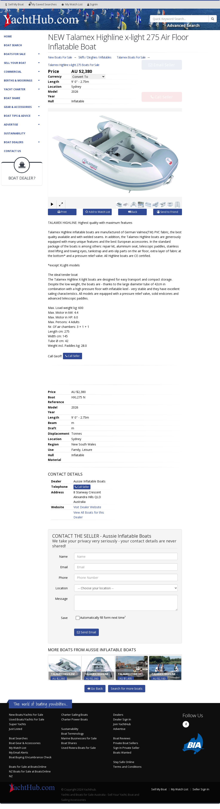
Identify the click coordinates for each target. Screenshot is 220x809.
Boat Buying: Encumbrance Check (30, 757)
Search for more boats (126, 688)
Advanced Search (183, 25)
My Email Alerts (18, 752)
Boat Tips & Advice (17, 116)
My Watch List (17, 748)
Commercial (12, 72)
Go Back (95, 688)
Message (61, 599)
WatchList (71, 4)
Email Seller (161, 73)
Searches (42, 4)
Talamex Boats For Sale (131, 57)
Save (64, 618)
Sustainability (14, 133)
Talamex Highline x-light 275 (73, 65)
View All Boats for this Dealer (88, 514)
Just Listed (15, 729)
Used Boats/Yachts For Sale (26, 719)
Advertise (11, 124)
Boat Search (13, 45)
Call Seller (162, 88)
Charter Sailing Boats (74, 715)
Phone (63, 578)
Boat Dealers (13, 142)
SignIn (92, 4)
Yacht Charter (14, 89)
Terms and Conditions (127, 767)
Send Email (86, 632)
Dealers (118, 715)
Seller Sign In (200, 789)
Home (8, 36)
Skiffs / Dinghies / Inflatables (94, 57)
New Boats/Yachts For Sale (26, 715)
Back (132, 212)
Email (64, 567)
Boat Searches (18, 738)
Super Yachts (17, 724)
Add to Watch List (97, 212)
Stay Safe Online (123, 762)
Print (62, 212)
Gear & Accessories (18, 107)
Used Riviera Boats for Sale (78, 748)
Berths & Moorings (18, 80)
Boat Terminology (72, 733)
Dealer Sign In (122, 719)
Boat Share (12, 98)
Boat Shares (69, 743)
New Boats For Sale (60, 57)
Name (63, 556)
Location (61, 588)
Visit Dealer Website (87, 507)
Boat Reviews (121, 738)
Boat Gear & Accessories (25, 743)
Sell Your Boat (15, 63)
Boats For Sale (15, 54)
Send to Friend (167, 212)
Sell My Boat (14, 4)
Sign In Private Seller (126, 748)
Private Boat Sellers (125, 743)
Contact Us (12, 151)
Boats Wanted (122, 752)
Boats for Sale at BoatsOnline (27, 767)
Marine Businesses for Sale (79, 738)
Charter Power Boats (74, 719)
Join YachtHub (122, 724)
